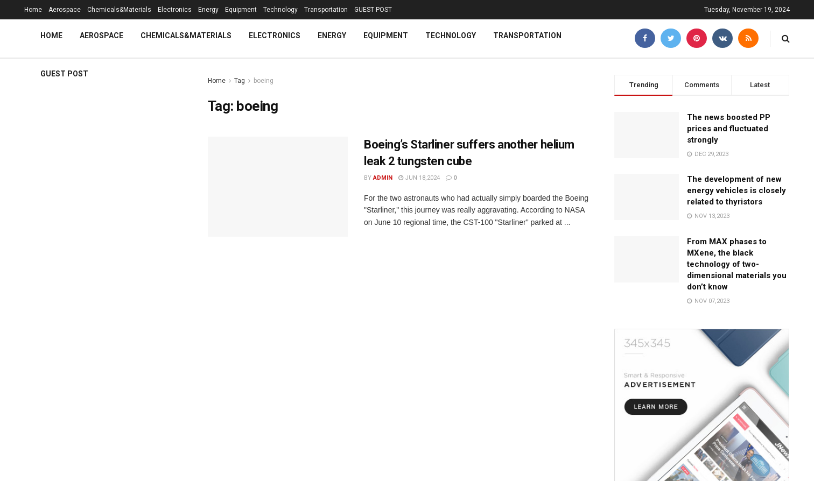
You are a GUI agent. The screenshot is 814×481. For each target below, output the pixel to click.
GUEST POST (373, 9)
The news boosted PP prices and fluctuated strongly (728, 128)
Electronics (175, 9)
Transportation (326, 9)
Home (33, 9)
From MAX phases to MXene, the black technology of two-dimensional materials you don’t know (737, 264)
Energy (208, 9)
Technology (280, 9)
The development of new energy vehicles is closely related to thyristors (736, 190)
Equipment (241, 9)
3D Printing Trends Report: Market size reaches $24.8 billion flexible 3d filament (88, 132)
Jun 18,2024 (419, 177)
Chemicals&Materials (119, 9)
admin (382, 177)
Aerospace (64, 9)
